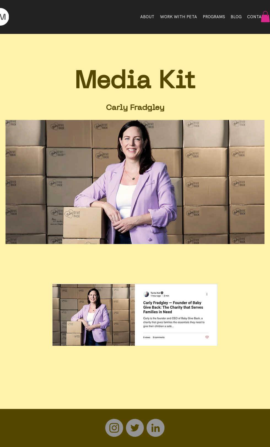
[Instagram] (114, 428)
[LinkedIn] (155, 428)
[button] (265, 16)
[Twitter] (135, 428)
